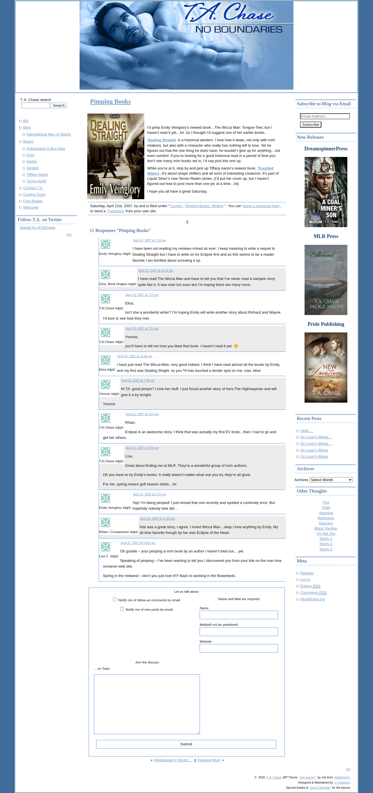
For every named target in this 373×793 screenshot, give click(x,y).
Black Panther (326, 528)
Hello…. (306, 431)
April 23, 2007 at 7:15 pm (149, 240)
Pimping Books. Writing (204, 206)
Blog (27, 127)
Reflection (326, 518)
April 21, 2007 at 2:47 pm (149, 494)
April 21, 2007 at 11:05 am (157, 518)
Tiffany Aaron (37, 174)
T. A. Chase (273, 777)
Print (30, 155)
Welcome (30, 207)
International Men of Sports (49, 134)
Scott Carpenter (320, 787)
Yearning (326, 513)
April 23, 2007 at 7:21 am (142, 328)
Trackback (115, 211)
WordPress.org (312, 599)
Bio (26, 121)
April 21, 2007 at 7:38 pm (138, 380)
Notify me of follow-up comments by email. (149, 600)
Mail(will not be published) (239, 629)
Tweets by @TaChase (37, 227)
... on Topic (102, 668)
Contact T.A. (33, 188)
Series (32, 161)
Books (28, 141)
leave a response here (261, 206)
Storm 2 (325, 544)
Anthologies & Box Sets (46, 148)
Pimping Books (110, 101)
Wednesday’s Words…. (173, 760)
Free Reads (32, 201)
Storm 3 (325, 549)
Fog (326, 502)
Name (239, 612)
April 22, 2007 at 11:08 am (134, 356)
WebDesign (342, 777)
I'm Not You (326, 533)
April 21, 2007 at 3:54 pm (142, 414)
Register (307, 573)
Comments (313, 592)
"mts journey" (307, 777)
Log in (305, 579)
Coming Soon (34, 194)
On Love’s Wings (314, 450)
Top (69, 234)
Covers (176, 206)
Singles (32, 168)
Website (239, 646)
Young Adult (36, 181)
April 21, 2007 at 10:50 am (138, 542)
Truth (326, 507)
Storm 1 (325, 538)
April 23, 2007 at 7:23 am (142, 294)
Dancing (326, 523)
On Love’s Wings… (316, 437)
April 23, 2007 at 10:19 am (156, 270)
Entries (310, 586)
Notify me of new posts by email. (150, 609)
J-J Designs (342, 782)
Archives (301, 480)
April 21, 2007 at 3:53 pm (142, 447)
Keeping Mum (209, 760)
